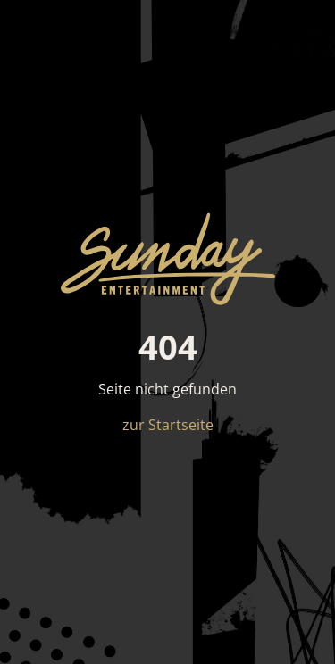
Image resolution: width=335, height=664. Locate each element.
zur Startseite (168, 425)
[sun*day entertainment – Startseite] (168, 259)
